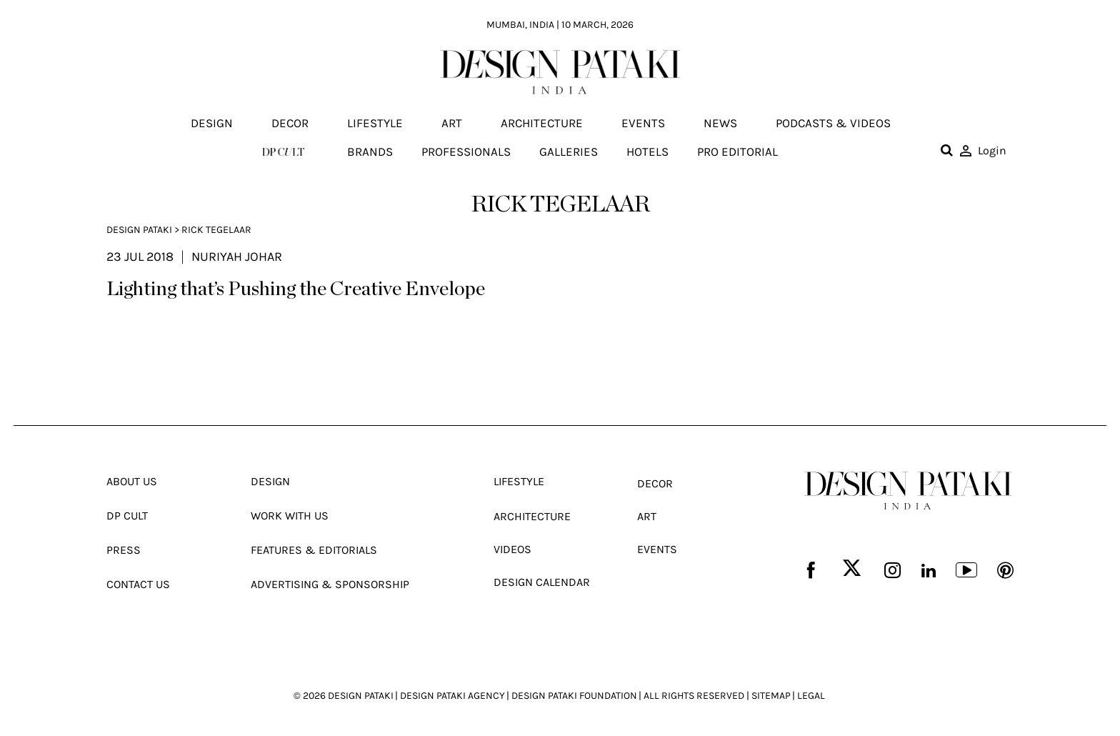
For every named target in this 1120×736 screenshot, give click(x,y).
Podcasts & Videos (833, 123)
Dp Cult (127, 515)
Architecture (542, 123)
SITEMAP (771, 693)
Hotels (647, 151)
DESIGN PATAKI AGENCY (452, 693)
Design (212, 123)
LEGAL (811, 693)
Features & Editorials (314, 548)
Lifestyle (375, 123)
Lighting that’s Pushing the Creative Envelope (295, 290)
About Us (131, 481)
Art (451, 123)
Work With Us (290, 515)
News (720, 123)
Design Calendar (542, 580)
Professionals (466, 151)
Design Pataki (139, 230)
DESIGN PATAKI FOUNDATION (574, 693)
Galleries (568, 151)
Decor (290, 123)
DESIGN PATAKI (361, 693)
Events (643, 123)
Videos (512, 548)
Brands (370, 151)
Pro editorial (737, 151)
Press (123, 548)
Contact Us (138, 582)
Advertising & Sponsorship (330, 582)
